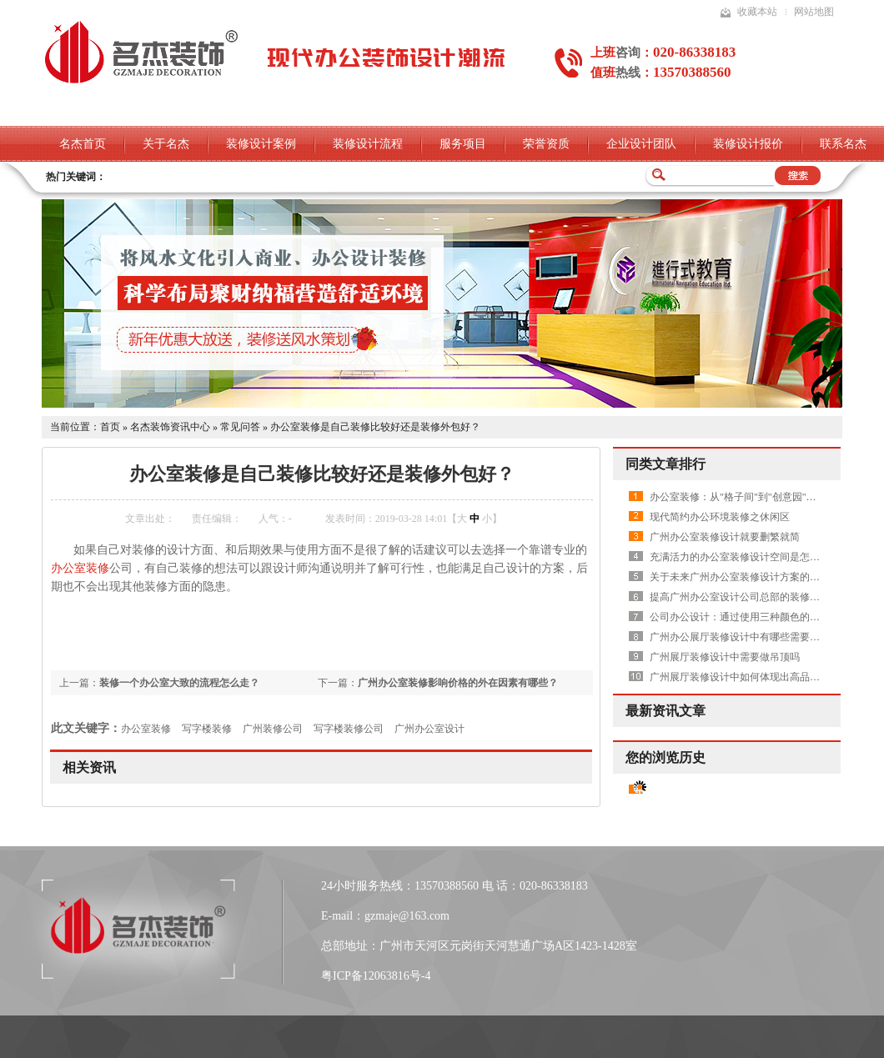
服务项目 (462, 144)
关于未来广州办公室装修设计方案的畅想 (740, 577)
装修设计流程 (368, 144)
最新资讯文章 (665, 711)
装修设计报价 (748, 144)
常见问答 (240, 427)
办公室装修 (80, 568)
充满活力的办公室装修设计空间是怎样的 (740, 557)
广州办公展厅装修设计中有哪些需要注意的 (745, 637)
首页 (110, 427)
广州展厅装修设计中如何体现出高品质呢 (740, 677)
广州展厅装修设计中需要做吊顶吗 (725, 657)
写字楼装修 (207, 729)
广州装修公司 (273, 729)
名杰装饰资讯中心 (170, 427)
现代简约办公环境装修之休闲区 (720, 517)
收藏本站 (757, 12)
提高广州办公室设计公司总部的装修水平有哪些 (755, 597)
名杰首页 (82, 144)
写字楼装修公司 (349, 729)
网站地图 (814, 12)
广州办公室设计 (429, 729)
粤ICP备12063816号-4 (375, 976)
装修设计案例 (261, 144)
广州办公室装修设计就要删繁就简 (725, 537)
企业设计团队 (641, 144)
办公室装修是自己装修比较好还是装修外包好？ (375, 427)
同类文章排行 (665, 464)
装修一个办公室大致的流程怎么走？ (179, 683)
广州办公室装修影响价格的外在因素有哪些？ (458, 683)
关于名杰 (166, 144)
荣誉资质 (546, 144)
